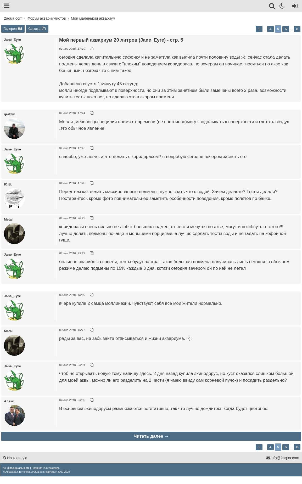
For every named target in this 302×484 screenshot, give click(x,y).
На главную (15, 458)
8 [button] (297, 29)
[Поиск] (272, 7)
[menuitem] (16, 468)
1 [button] (259, 29)
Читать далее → (151, 436)
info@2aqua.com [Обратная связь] (282, 458)
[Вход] (293, 7)
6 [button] (286, 29)
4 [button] (270, 29)
